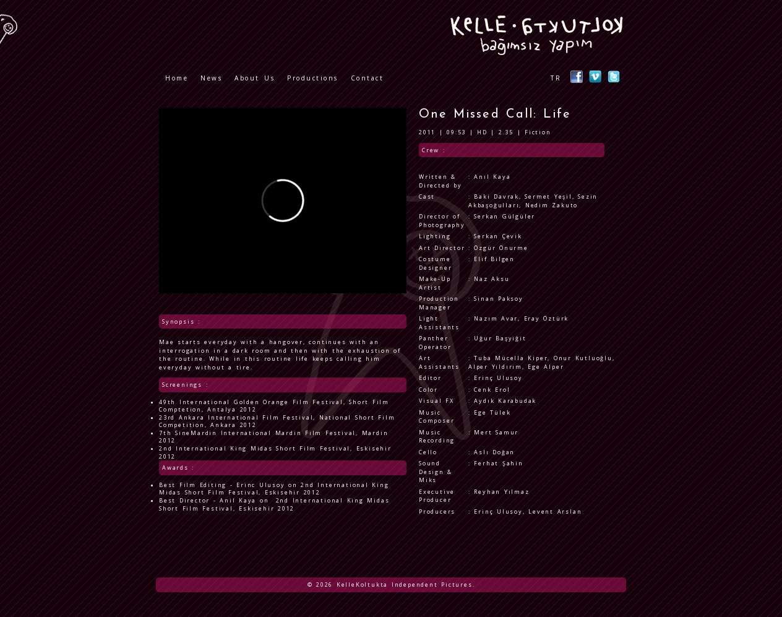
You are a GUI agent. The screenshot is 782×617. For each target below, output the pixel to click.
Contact (367, 78)
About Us (254, 78)
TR (556, 78)
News (211, 78)
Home (176, 78)
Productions (312, 78)
